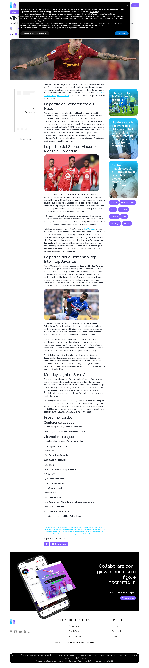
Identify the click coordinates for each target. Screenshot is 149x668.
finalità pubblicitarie (46, 18)
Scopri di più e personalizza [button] (35, 33)
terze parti (53, 14)
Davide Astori (89, 229)
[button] (127, 5)
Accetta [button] (122, 33)
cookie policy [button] (94, 12)
